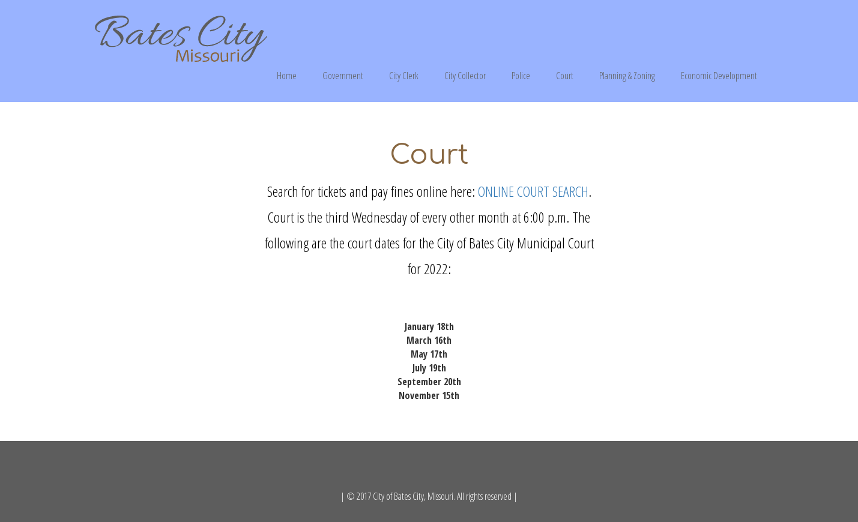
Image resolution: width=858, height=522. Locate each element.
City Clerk (403, 75)
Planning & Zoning (627, 75)
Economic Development (719, 75)
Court (564, 75)
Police (521, 75)
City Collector (465, 75)
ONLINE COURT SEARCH (533, 191)
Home (287, 75)
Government (342, 75)
